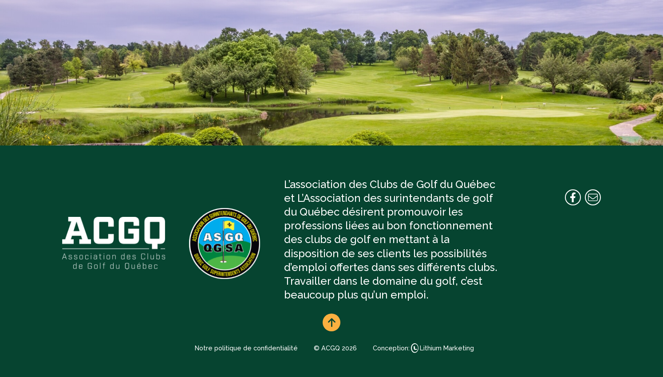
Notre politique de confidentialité (246, 348)
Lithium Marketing (447, 348)
